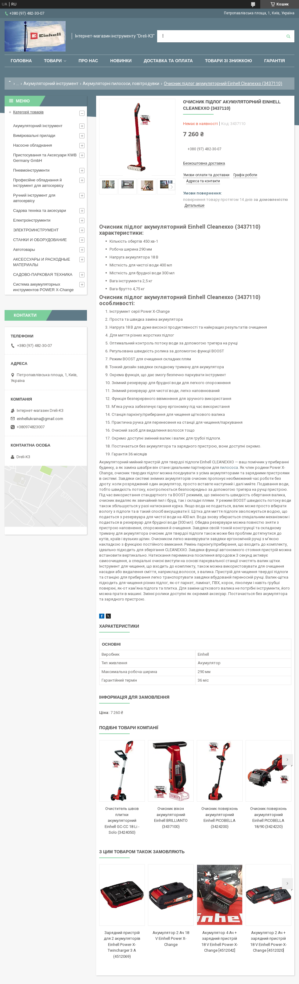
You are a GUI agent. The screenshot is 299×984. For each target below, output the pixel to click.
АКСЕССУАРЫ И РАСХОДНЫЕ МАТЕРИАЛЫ (41, 262)
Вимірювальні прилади (34, 135)
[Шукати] (288, 36)
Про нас (88, 60)
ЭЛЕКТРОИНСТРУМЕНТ (36, 230)
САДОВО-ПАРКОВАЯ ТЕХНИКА (42, 274)
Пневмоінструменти (31, 170)
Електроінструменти (31, 220)
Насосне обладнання (32, 145)
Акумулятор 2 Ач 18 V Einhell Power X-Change (171, 938)
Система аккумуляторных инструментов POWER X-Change (43, 287)
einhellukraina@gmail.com (40, 418)
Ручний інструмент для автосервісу (34, 198)
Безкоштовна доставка (204, 163)
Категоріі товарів (28, 112)
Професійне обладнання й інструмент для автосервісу (38, 183)
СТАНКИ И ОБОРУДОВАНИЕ (40, 239)
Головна (21, 60)
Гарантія (274, 60)
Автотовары (24, 249)
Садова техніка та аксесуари (39, 210)
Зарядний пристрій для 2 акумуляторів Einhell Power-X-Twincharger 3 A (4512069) (122, 944)
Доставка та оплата (168, 60)
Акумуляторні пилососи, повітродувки (121, 83)
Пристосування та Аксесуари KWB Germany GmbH (45, 158)
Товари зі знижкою (228, 60)
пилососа (229, 467)
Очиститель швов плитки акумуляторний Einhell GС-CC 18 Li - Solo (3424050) (122, 820)
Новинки (120, 60)
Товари (53, 60)
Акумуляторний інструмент (50, 83)
